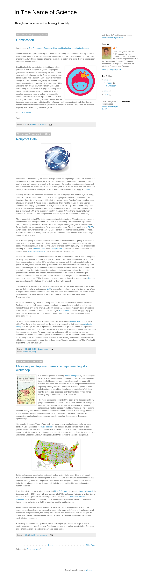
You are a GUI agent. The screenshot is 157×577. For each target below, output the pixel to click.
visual (35, 249)
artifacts (41, 249)
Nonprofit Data (26, 139)
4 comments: (42, 124)
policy (34, 351)
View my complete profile (111, 69)
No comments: (43, 349)
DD (117, 48)
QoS (49, 289)
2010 (107, 94)
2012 (107, 80)
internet (25, 351)
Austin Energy (75, 321)
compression (56, 249)
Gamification (25, 40)
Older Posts (90, 545)
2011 (107, 91)
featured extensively (85, 491)
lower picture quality (36, 251)
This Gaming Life (72, 376)
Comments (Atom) (34, 549)
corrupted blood (45, 427)
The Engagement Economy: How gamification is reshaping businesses (59, 48)
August (110, 83)
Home (50, 545)
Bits (89, 278)
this (88, 189)
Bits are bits (64, 310)
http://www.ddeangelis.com (112, 38)
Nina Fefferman (60, 491)
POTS (90, 227)
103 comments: (42, 535)
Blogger (89, 570)
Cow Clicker (26, 113)
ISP (30, 351)
